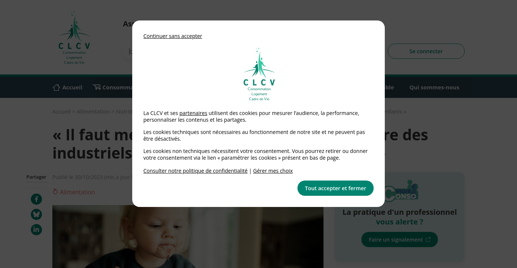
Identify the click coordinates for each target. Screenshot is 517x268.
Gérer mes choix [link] (273, 170)
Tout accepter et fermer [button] (335, 188)
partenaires (193, 113)
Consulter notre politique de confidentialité (195, 170)
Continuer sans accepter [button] (172, 35)
